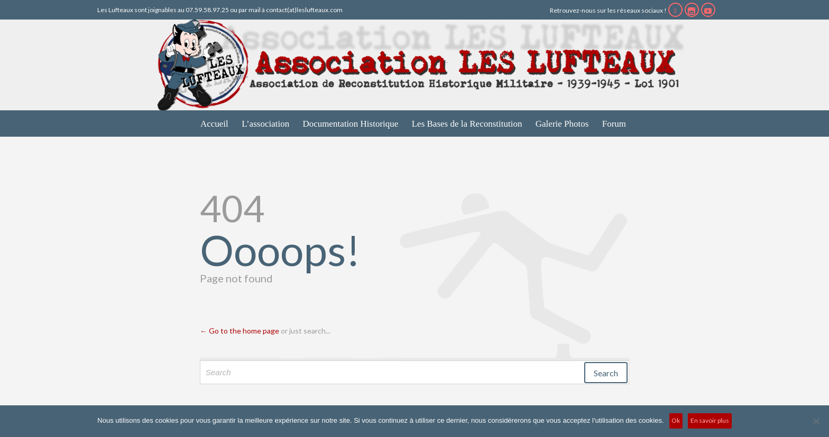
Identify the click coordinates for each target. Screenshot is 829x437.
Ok (675, 420)
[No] (815, 421)
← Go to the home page (239, 330)
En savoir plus (709, 420)
